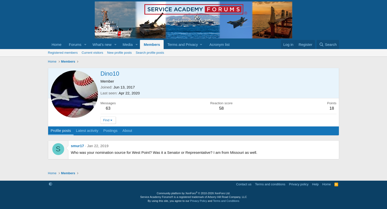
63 (108, 108)
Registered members (63, 52)
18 (331, 108)
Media (128, 44)
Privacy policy (299, 184)
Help (315, 184)
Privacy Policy (198, 200)
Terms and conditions (270, 184)
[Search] (328, 44)
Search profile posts (150, 52)
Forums (75, 44)
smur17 (77, 146)
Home (56, 44)
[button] (85, 44)
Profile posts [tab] (61, 130)
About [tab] (127, 130)
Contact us (244, 184)
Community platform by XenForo (193, 193)
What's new (102, 44)
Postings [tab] (110, 130)
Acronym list (219, 44)
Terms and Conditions (226, 200)
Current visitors (92, 52)
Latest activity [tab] (87, 130)
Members (152, 44)
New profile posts (119, 52)
